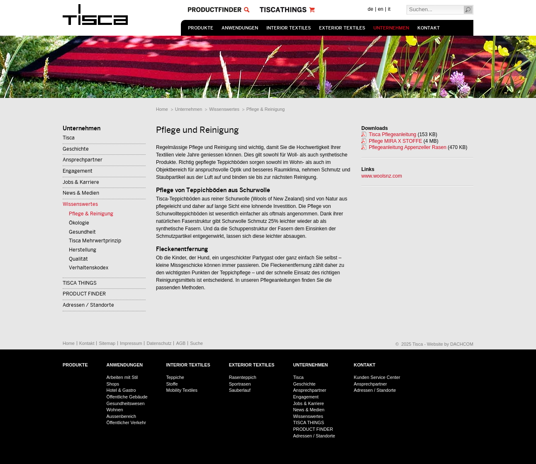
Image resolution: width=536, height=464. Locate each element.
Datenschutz (158, 343)
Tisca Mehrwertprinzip (95, 241)
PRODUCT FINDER (84, 294)
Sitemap (107, 343)
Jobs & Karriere (81, 182)
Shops (113, 383)
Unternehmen (391, 28)
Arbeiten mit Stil (122, 377)
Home (162, 109)
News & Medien (81, 193)
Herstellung (82, 250)
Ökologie (79, 223)
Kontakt (428, 28)
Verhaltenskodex (88, 268)
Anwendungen (240, 28)
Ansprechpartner (82, 160)
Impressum (131, 343)
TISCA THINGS (80, 283)
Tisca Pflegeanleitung (392, 134)
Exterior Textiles (342, 28)
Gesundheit (82, 232)
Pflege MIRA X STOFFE (395, 141)
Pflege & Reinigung (265, 109)
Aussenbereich (121, 416)
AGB (180, 343)
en (380, 9)
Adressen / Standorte (88, 305)
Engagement (78, 171)
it (389, 9)
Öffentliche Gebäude (127, 396)
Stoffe (172, 383)
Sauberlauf (240, 390)
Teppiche (175, 377)
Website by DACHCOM (450, 344)
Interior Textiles (288, 28)
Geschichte (76, 149)
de (370, 9)
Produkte (200, 28)
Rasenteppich (242, 377)
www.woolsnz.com (381, 176)
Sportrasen (240, 383)
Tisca (69, 138)
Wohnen (115, 409)
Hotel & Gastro (121, 390)
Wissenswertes (224, 109)
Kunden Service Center (377, 377)
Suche (196, 343)
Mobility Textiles (181, 390)
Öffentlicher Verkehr (126, 422)
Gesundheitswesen (126, 403)
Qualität (78, 259)
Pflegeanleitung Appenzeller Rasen (407, 147)
